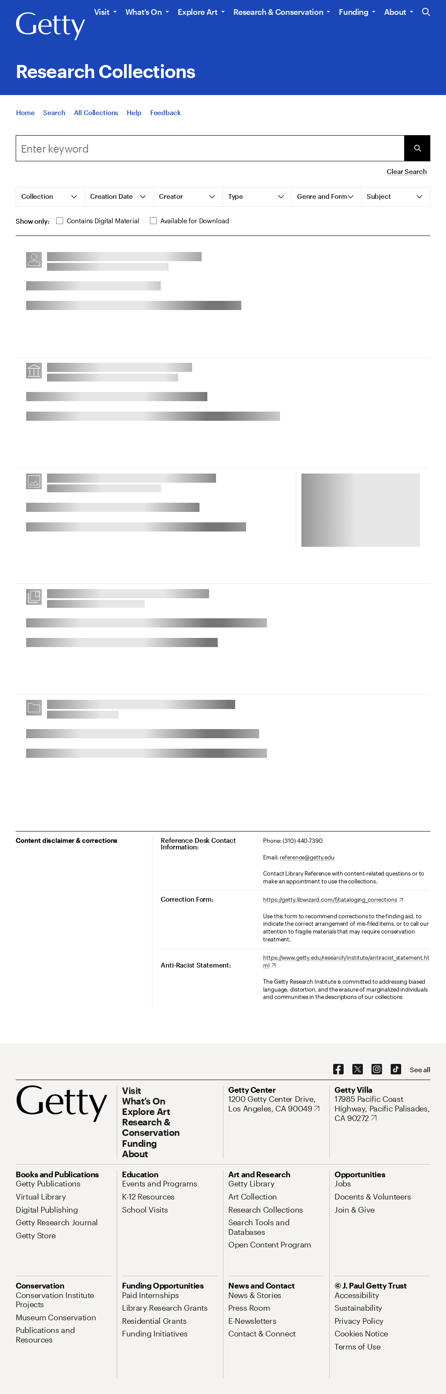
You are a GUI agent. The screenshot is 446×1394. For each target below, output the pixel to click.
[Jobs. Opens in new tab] (342, 1183)
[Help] (134, 112)
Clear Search (406, 171)
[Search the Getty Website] (426, 12)
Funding (353, 12)
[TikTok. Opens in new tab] (396, 1069)
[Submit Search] (417, 148)
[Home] (25, 112)
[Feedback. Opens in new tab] (165, 112)
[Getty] (50, 26)
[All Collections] (96, 112)
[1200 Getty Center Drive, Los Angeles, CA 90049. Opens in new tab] (276, 1103)
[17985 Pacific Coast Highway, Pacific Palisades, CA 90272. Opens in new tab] (382, 1108)
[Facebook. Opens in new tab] (338, 1069)
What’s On (143, 12)
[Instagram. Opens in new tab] (377, 1069)
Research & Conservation (278, 12)
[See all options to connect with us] (420, 1070)
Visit (102, 12)
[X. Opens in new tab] (357, 1069)
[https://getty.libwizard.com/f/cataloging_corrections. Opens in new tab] (333, 900)
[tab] (50, 197)
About (395, 12)
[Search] (54, 112)
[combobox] (210, 148)
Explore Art (198, 12)
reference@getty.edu (307, 857)
